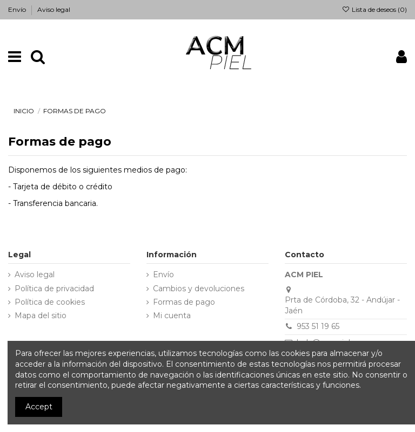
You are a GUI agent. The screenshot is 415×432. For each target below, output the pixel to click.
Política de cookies (50, 302)
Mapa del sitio (40, 315)
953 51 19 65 (318, 326)
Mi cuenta (172, 315)
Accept (38, 407)
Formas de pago (184, 302)
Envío (18, 9)
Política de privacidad (54, 288)
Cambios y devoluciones (198, 288)
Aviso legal (53, 9)
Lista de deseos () (374, 9)
